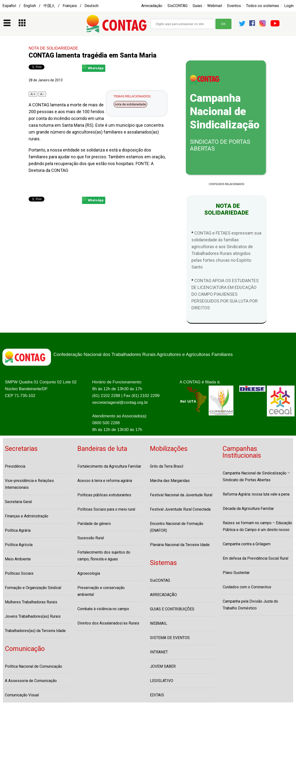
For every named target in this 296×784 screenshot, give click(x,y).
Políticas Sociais (19, 573)
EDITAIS (157, 695)
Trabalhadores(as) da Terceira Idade (35, 630)
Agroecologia (88, 573)
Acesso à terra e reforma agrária (104, 480)
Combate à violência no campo (103, 609)
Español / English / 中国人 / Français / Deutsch (50, 5)
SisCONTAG (177, 5)
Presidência (15, 466)
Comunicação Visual (22, 695)
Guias (197, 5)
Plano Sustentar (236, 572)
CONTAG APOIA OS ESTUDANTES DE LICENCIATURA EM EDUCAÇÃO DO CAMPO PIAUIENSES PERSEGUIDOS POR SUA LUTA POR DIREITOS (225, 294)
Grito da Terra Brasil (166, 466)
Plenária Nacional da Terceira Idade (180, 544)
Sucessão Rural (90, 538)
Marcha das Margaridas (170, 480)
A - (42, 94)
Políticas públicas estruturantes (104, 495)
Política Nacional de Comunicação (33, 666)
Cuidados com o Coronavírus (247, 587)
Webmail (214, 5)
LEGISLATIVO (161, 680)
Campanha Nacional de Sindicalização (224, 111)
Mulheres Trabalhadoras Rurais (31, 602)
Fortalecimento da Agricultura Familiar (109, 466)
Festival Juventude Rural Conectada (180, 509)
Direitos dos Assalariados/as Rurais (108, 623)
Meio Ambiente (18, 559)
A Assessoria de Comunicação (31, 680)
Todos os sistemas (262, 5)
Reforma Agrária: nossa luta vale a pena (256, 494)
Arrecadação (151, 5)
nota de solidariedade (130, 104)
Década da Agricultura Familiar (248, 508)
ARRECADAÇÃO (163, 594)
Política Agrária (18, 530)
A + (33, 94)
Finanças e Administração (26, 516)
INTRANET (159, 652)
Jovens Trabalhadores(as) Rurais (33, 616)
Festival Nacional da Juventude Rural (181, 495)
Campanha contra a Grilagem (247, 544)
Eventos (234, 5)
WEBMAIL (158, 623)
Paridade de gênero (94, 523)
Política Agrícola (19, 544)
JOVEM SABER (163, 666)
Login (289, 5)
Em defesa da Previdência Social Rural (255, 558)
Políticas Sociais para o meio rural (106, 509)
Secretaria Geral (18, 501)
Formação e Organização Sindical (33, 587)
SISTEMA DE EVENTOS (170, 637)
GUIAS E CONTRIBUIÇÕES (172, 609)
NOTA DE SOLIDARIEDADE (53, 48)
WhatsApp (93, 67)
